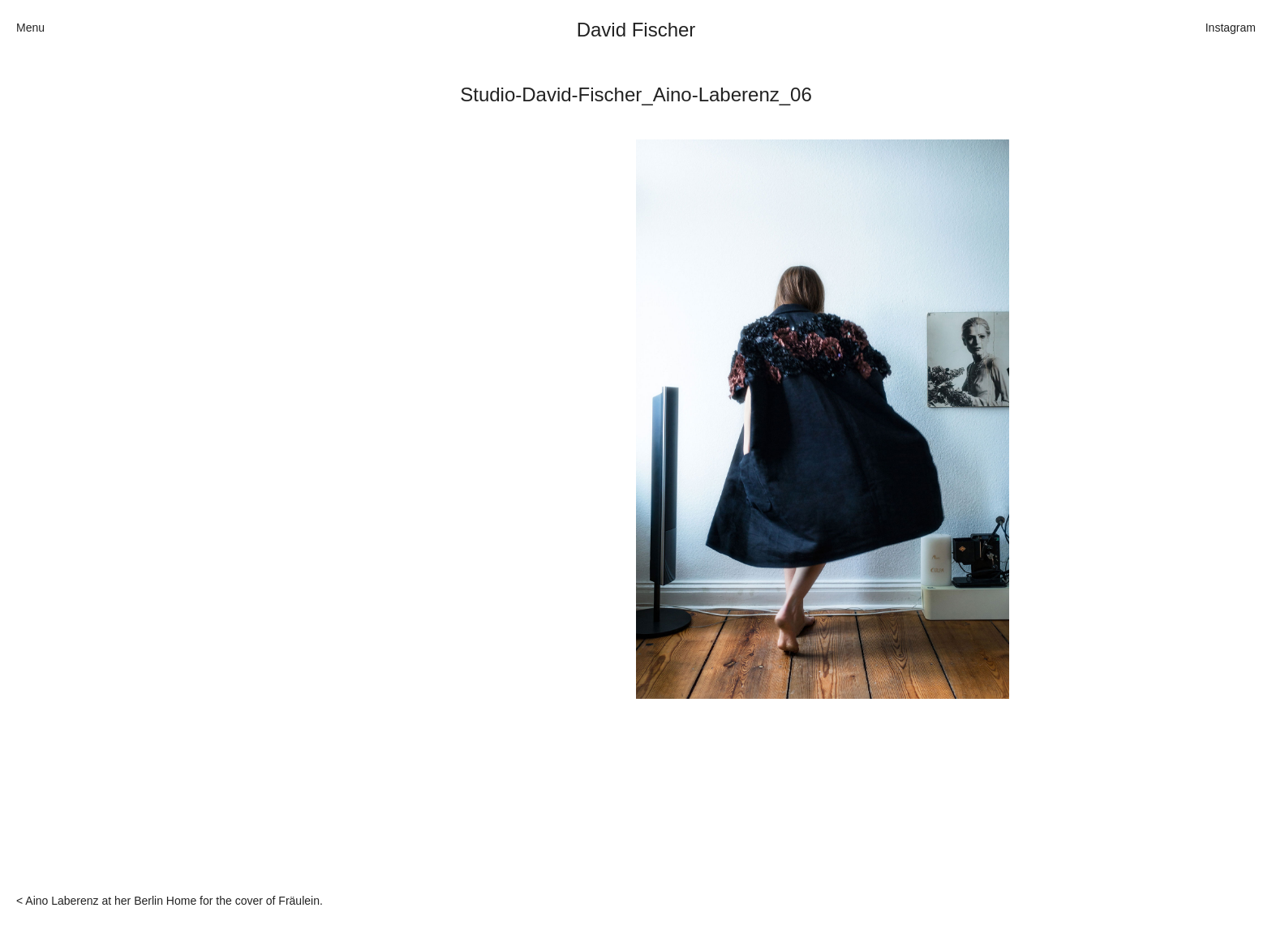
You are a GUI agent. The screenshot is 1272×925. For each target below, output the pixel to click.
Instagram (1230, 27)
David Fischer (636, 30)
